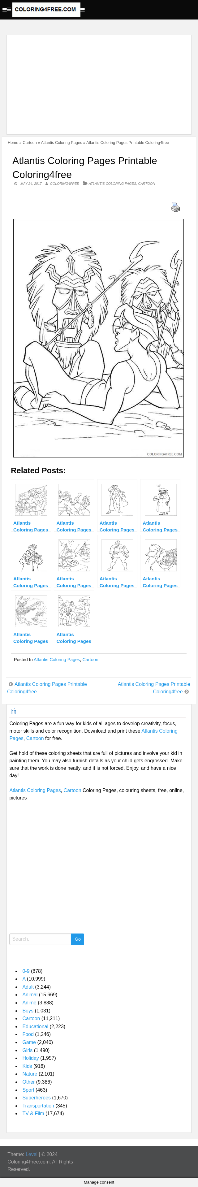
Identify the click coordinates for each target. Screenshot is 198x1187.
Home (13, 142)
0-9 (25, 971)
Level (31, 1154)
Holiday (30, 1058)
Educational (35, 1026)
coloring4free (64, 183)
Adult (27, 987)
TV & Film (33, 1113)
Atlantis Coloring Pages (61, 142)
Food (27, 1034)
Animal (29, 994)
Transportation (38, 1105)
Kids (27, 1066)
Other (28, 1082)
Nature (29, 1074)
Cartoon (30, 142)
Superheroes (36, 1097)
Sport (28, 1090)
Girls (27, 1050)
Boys (27, 1010)
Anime (29, 1002)
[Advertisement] (97, 81)
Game (29, 1042)
